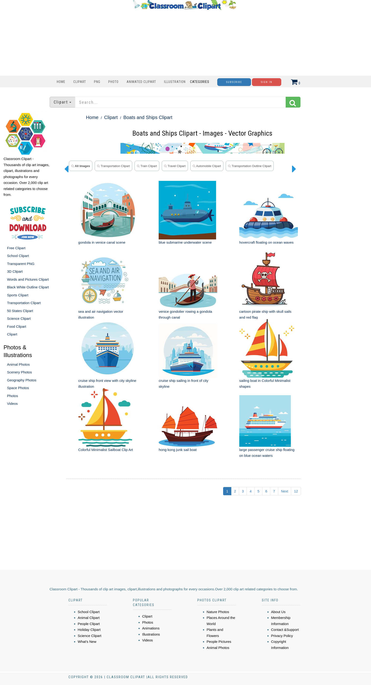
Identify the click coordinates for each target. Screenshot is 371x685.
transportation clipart (113, 166)
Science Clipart (19, 318)
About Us (278, 612)
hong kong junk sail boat (178, 450)
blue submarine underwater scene (185, 242)
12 (296, 491)
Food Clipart (16, 326)
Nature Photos (218, 612)
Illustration (175, 82)
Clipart (79, 82)
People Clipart (89, 624)
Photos (12, 396)
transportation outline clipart (249, 166)
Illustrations (151, 634)
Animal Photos (18, 364)
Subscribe (234, 82)
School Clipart (18, 256)
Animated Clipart (141, 82)
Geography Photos (21, 380)
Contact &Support (285, 630)
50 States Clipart (20, 311)
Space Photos (18, 388)
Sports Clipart (17, 295)
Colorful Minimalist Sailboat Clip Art (105, 450)
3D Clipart (15, 271)
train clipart (147, 166)
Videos (12, 404)
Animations (151, 628)
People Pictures (219, 642)
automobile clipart (207, 166)
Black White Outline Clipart (28, 287)
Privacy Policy (282, 636)
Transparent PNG (20, 264)
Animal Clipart (89, 618)
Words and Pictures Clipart (28, 279)
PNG (97, 82)
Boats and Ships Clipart (147, 117)
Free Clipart (16, 248)
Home (61, 82)
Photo (113, 82)
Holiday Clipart (89, 630)
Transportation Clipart (24, 303)
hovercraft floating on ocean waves (266, 242)
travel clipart (175, 166)
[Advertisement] (184, 43)
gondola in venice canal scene (101, 242)
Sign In (266, 82)
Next (284, 491)
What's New (87, 642)
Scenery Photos (19, 372)
